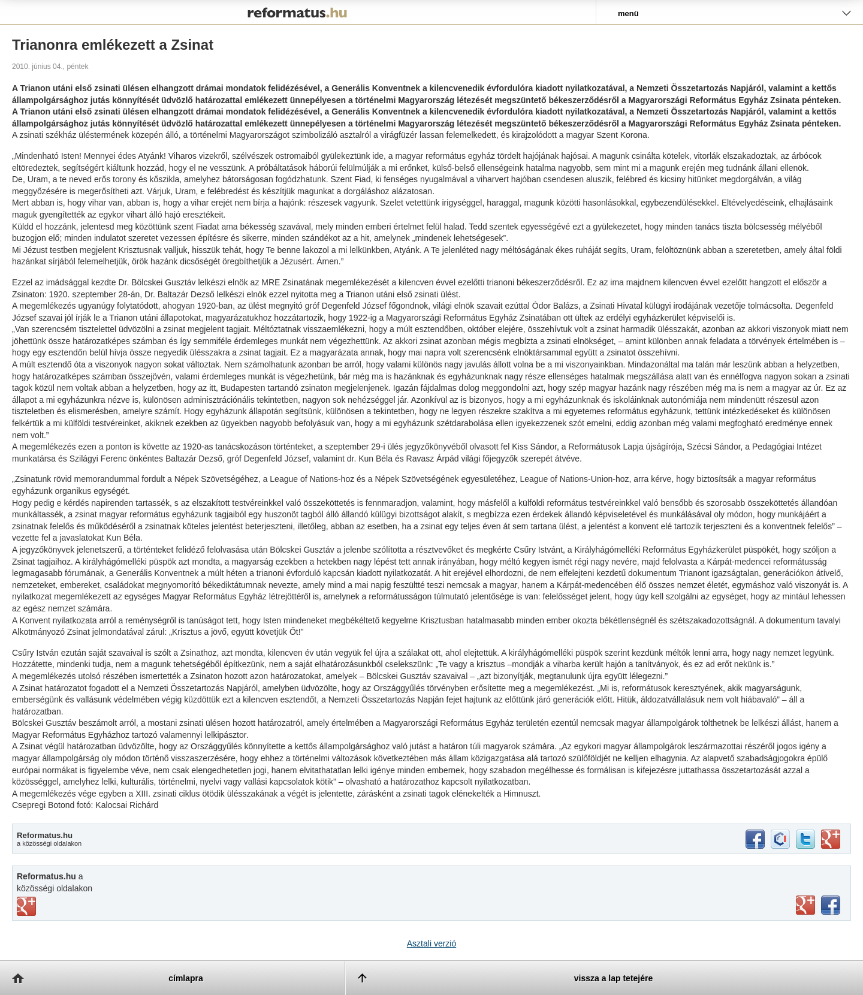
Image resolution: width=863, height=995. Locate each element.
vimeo (26, 906)
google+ (830, 839)
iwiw (780, 839)
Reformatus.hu (298, 12)
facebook (755, 839)
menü (628, 13)
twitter (805, 839)
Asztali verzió (431, 943)
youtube (805, 905)
